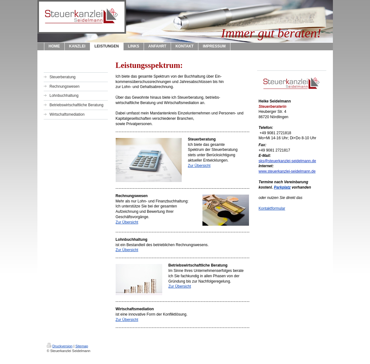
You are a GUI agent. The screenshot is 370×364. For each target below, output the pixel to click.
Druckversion (60, 346)
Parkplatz (282, 187)
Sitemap (81, 346)
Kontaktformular (272, 208)
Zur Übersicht (199, 165)
